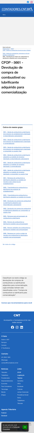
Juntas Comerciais (22, 392)
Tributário (4, 372)
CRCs (19, 383)
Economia (4, 383)
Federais (19, 389)
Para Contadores (6, 386)
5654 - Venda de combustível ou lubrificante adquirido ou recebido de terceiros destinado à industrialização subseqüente (16, 157)
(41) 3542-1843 (5, 357)
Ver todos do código (9, 244)
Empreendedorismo (7, 381)
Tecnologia (4, 389)
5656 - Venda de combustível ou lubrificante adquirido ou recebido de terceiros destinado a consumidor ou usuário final (16, 172)
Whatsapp (4, 360)
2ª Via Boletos (5, 348)
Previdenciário (5, 378)
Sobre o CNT (5, 339)
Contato (3, 345)
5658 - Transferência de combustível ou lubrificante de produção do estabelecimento (15, 189)
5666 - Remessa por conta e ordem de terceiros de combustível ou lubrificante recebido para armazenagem (15, 235)
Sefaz (19, 397)
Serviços (4, 342)
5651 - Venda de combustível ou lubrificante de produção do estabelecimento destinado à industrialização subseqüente (16, 134)
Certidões (20, 381)
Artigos (3, 395)
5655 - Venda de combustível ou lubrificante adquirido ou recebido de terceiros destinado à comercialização (16, 164)
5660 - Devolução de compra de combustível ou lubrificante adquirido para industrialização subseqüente (17, 202)
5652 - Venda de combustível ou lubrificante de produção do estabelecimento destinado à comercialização (16, 141)
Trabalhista (4, 375)
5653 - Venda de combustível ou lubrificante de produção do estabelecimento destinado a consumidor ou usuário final (16, 149)
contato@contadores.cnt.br (9, 363)
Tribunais (20, 403)
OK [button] (25, 427)
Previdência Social (22, 395)
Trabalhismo (21, 400)
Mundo (3, 392)
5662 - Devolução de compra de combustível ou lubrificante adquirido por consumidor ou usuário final (17, 210)
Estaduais (20, 386)
